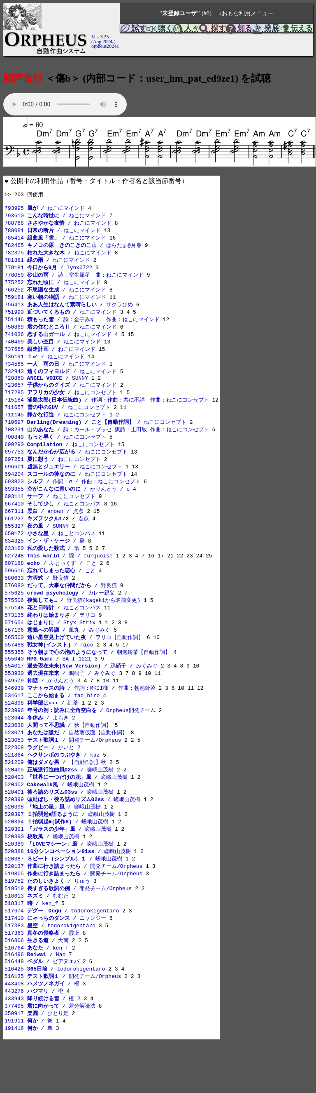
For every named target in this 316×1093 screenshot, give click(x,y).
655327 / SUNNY (37, 546)
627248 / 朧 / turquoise (59, 577)
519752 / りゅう (47, 922)
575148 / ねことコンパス (53, 632)
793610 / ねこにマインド (55, 217)
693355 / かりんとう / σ (67, 507)
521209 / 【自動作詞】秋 (55, 796)
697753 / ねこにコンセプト (66, 468)
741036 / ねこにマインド (58, 343)
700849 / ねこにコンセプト (55, 452)
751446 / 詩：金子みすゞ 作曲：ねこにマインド (82, 327)
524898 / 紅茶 (41, 734)
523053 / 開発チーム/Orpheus (63, 773)
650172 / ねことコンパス (50, 554)
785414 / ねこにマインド (55, 241)
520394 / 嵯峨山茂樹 (56, 859)
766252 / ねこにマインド (55, 296)
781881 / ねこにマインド (47, 264)
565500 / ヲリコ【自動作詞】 (74, 664)
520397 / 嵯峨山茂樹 (60, 851)
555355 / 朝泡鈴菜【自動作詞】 (87, 679)
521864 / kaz (52, 788)
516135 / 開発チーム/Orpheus (63, 1023)
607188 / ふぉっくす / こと (51, 585)
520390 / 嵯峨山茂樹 (42, 875)
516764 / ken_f (37, 992)
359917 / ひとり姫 (37, 1062)
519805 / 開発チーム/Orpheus (73, 914)
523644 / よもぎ (37, 749)
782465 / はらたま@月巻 (73, 249)
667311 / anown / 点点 (44, 530)
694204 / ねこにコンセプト (66, 491)
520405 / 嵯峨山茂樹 (59, 804)
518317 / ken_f (31, 945)
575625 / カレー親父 (60, 617)
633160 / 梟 (42, 570)
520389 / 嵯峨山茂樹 (59, 882)
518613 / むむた (37, 937)
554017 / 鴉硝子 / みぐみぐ (81, 694)
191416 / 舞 (29, 1078)
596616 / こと (50, 593)
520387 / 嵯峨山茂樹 (63, 898)
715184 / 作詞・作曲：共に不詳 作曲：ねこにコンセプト (107, 413)
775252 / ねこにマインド (53, 288)
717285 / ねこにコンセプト (61, 405)
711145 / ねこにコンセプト (55, 428)
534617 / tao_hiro (52, 726)
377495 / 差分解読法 (50, 1054)
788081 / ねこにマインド (53, 233)
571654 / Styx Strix (50, 648)
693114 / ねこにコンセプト (50, 515)
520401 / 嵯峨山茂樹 (59, 828)
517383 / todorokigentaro (50, 969)
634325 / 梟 (45, 562)
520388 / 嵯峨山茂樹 (68, 890)
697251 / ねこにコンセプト (53, 476)
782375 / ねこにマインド (58, 257)
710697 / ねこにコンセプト (95, 436)
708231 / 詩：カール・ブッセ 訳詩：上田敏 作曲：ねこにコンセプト (107, 444)
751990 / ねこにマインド (61, 319)
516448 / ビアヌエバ (42, 1007)
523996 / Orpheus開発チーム (80, 741)
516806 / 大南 (37, 984)
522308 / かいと (39, 781)
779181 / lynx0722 (48, 272)
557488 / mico (49, 671)
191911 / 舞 (29, 1070)
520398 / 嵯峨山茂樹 (53, 843)
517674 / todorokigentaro (62, 953)
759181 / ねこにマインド (55, 304)
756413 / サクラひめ (69, 311)
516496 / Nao (35, 1000)
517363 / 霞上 (42, 976)
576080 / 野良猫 (61, 609)
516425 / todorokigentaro (55, 1015)
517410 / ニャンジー (55, 961)
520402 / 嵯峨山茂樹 (49, 820)
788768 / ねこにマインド (58, 225)
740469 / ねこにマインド (53, 351)
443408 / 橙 (42, 1031)
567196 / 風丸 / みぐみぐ (57, 656)
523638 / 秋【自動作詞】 (58, 757)
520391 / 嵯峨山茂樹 (58, 867)
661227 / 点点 (47, 538)
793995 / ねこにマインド (45, 210)
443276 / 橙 (34, 1039)
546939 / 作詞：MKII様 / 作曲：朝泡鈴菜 (80, 718)
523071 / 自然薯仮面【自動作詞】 (66, 765)
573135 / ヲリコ (50, 640)
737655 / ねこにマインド (50, 358)
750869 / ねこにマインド (61, 335)
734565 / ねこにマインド (55, 374)
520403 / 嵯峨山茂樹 (66, 812)
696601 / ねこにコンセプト (63, 483)
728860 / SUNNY (46, 390)
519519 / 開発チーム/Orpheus (68, 929)
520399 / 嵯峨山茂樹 (72, 835)
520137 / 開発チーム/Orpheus (73, 906)
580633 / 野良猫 (37, 601)
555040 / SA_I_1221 (48, 687)
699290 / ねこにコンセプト (60, 460)
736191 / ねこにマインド (45, 366)
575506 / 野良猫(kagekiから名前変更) (72, 624)
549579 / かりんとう (39, 710)
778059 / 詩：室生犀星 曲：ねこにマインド (74, 280)
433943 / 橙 (39, 1047)
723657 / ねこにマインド (61, 397)
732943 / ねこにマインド (61, 382)
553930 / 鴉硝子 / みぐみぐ (60, 702)
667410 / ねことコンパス (53, 523)
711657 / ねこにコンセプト (57, 421)
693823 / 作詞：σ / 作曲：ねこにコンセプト (72, 499)
